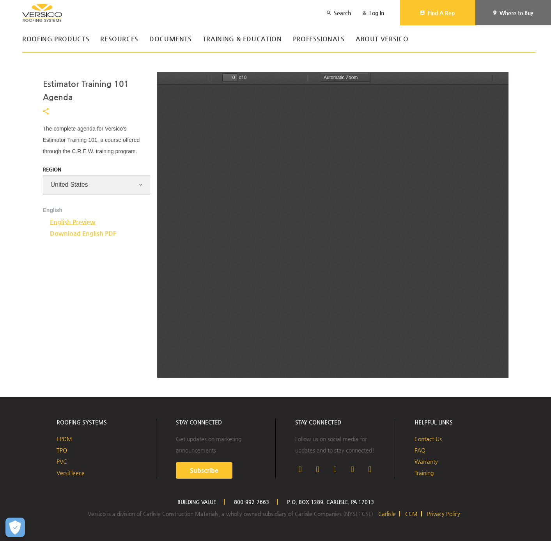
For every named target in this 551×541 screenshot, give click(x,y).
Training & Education (242, 39)
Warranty (426, 461)
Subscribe (204, 470)
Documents (170, 39)
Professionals (319, 39)
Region (52, 169)
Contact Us (428, 439)
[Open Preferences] (15, 527)
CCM (411, 514)
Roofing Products (55, 39)
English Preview (73, 222)
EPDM (64, 439)
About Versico (382, 39)
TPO (62, 450)
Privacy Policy (443, 514)
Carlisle (387, 514)
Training (424, 473)
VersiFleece (71, 473)
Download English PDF (83, 233)
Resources (119, 39)
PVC (62, 461)
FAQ (420, 450)
